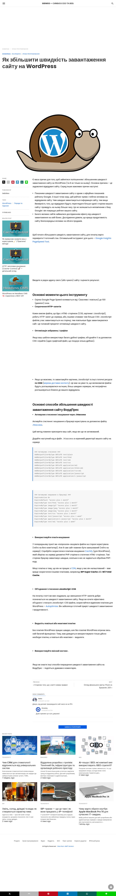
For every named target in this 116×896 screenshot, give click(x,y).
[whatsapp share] (22, 182)
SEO (80, 757)
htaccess (37, 424)
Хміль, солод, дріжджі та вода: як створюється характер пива (19, 810)
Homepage (5, 49)
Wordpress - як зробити (11, 54)
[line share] (26, 182)
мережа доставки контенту (56, 383)
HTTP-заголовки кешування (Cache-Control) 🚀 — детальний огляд (13, 268)
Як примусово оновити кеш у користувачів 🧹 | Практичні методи (14, 241)
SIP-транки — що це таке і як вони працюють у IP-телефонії (57, 810)
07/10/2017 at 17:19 (47, 710)
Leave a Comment (73, 727)
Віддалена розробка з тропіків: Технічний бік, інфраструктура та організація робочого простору (58, 765)
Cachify (89, 551)
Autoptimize (52, 606)
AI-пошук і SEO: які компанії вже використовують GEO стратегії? (95, 764)
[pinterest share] (12, 182)
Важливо (44, 757)
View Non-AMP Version (65, 846)
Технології (6, 757)
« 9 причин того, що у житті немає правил (50, 685)
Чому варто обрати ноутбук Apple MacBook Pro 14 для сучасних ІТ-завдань (93, 811)
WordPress (6, 203)
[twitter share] (3, 182)
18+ (3, 803)
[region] (58, 26)
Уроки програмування (20, 49)
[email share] (8, 182)
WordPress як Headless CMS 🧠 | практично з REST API (14, 294)
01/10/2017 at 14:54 (43, 701)
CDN (73, 568)
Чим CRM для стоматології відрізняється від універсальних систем (19, 765)
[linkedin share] (17, 182)
